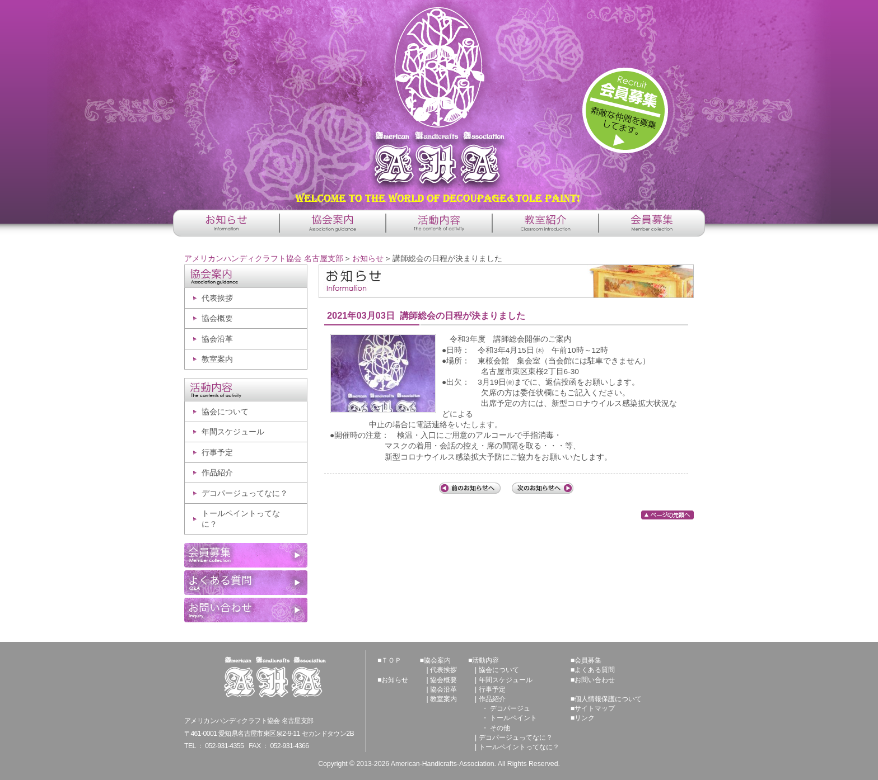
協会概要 (217, 318)
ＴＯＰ (391, 660)
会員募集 (588, 660)
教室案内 (217, 359)
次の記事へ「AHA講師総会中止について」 (542, 488)
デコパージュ (510, 708)
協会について (225, 412)
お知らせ (368, 258)
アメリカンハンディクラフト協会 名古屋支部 (439, 100)
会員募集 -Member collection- (652, 223)
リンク (585, 718)
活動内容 (485, 660)
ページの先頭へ (667, 514)
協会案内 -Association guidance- (332, 223)
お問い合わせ (595, 680)
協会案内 (437, 660)
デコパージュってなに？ (245, 493)
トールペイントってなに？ (241, 518)
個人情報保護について (608, 699)
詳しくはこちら (625, 110)
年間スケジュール (233, 432)
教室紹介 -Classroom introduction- (545, 223)
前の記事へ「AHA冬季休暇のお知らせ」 (470, 488)
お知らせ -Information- (226, 223)
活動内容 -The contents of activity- (439, 223)
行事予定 (217, 452)
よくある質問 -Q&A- (245, 582)
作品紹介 (217, 473)
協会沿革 (217, 339)
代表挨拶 (217, 298)
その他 (500, 728)
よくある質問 (595, 670)
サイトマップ (595, 708)
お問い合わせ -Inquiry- (245, 610)
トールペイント (513, 718)
